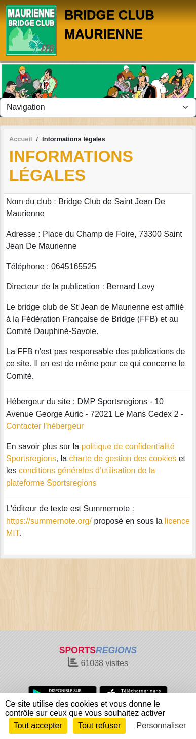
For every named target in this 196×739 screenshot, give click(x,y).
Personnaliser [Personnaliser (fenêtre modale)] (161, 725)
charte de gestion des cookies (123, 458)
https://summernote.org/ (49, 520)
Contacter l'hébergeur (45, 426)
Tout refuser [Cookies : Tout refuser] (99, 725)
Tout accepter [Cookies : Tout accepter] (38, 725)
